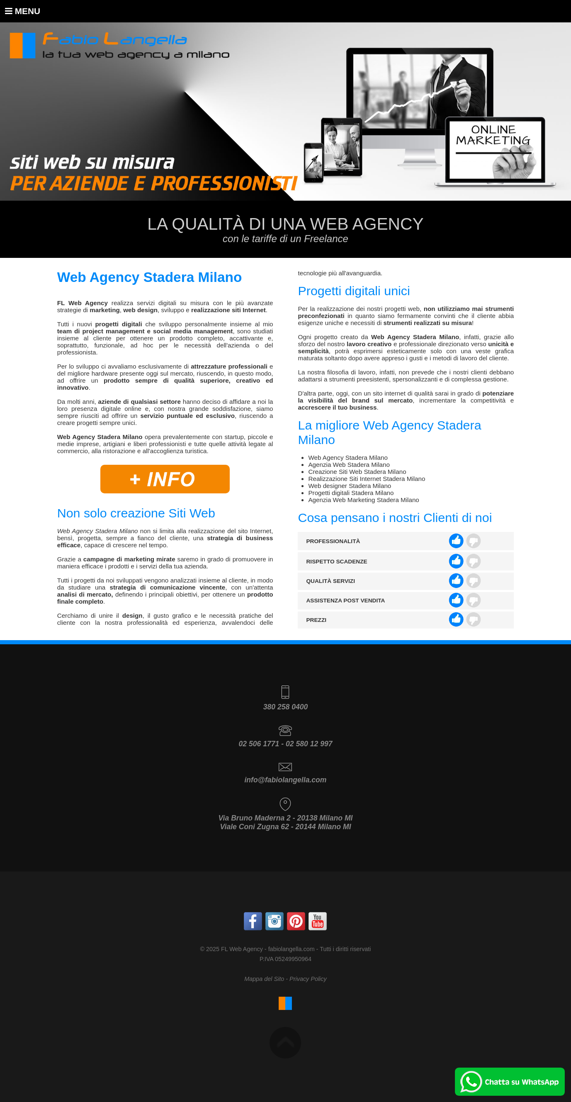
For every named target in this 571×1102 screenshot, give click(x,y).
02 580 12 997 (309, 744)
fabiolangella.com (291, 949)
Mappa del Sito (264, 979)
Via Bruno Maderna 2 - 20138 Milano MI (286, 818)
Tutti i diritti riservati (345, 949)
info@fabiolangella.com (285, 780)
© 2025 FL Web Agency (231, 949)
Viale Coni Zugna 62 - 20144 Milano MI (285, 827)
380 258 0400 (285, 707)
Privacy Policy (308, 979)
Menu (22, 11)
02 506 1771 (258, 744)
